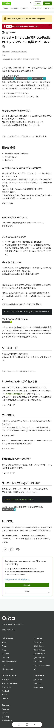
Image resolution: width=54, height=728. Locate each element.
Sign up (27, 584)
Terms (4, 646)
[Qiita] (6, 3)
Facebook (5, 691)
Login (38, 3)
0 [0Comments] (18, 549)
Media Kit (5, 657)
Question (24, 8)
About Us (5, 709)
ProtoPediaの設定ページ (15, 393)
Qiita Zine (37, 683)
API (35, 669)
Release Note (38, 642)
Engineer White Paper (42, 665)
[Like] (4, 549)
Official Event (36, 8)
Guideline (5, 653)
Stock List (14, 8)
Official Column (39, 650)
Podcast (5, 698)
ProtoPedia (16, 52)
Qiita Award (38, 661)
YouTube (5, 695)
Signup (47, 3)
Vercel (24, 52)
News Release (7, 720)
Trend (5, 8)
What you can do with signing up (17, 579)
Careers (5, 713)
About (4, 642)
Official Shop (38, 687)
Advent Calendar (40, 653)
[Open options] (35, 724)
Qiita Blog (5, 716)
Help (3, 665)
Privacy (4, 650)
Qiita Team (38, 679)
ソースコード (9, 404)
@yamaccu (8, 32)
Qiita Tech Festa (39, 657)
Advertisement (7, 669)
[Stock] (11, 549)
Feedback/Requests (9, 661)
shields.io (6, 52)
